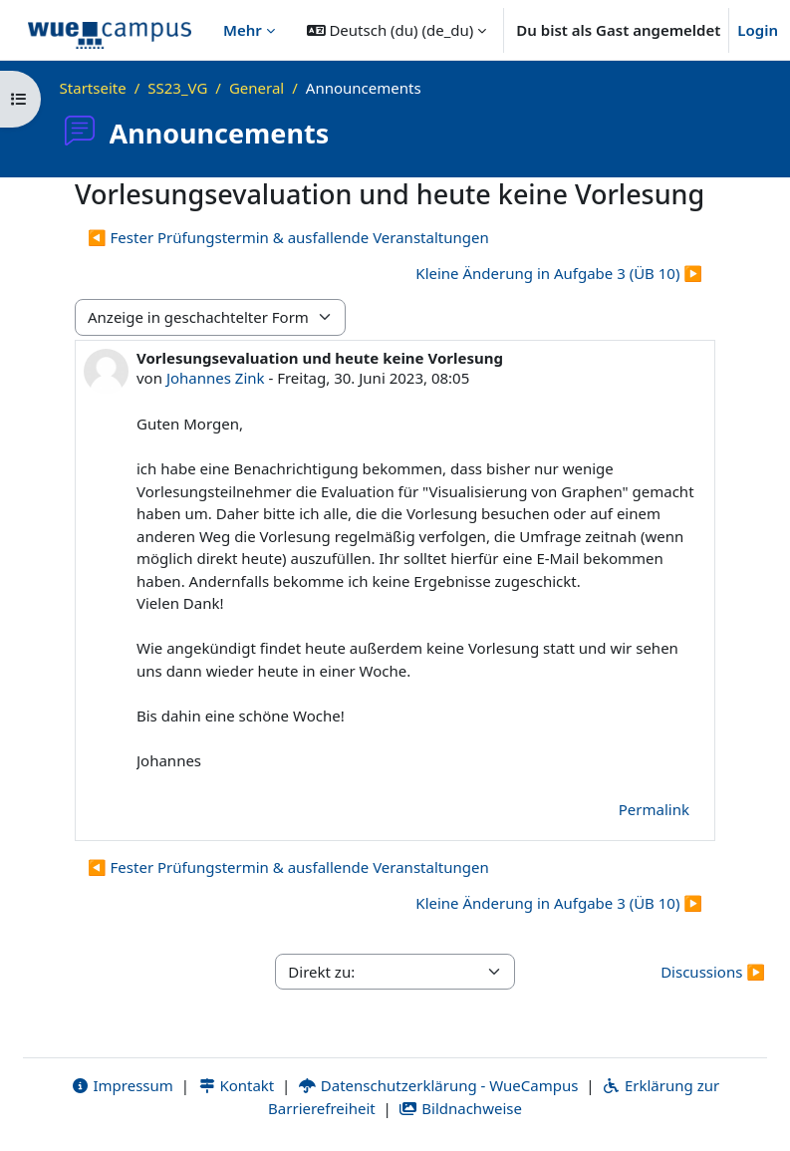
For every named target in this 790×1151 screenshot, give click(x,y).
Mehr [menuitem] (242, 30)
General (256, 88)
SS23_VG (177, 88)
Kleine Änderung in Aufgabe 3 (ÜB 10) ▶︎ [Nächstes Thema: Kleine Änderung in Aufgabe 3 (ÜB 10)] (558, 273)
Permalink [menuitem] (654, 809)
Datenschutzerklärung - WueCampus (438, 1085)
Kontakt (236, 1085)
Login (757, 30)
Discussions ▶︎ (712, 972)
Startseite (93, 88)
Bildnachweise (460, 1108)
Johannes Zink (215, 378)
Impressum (122, 1085)
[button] (397, 30)
